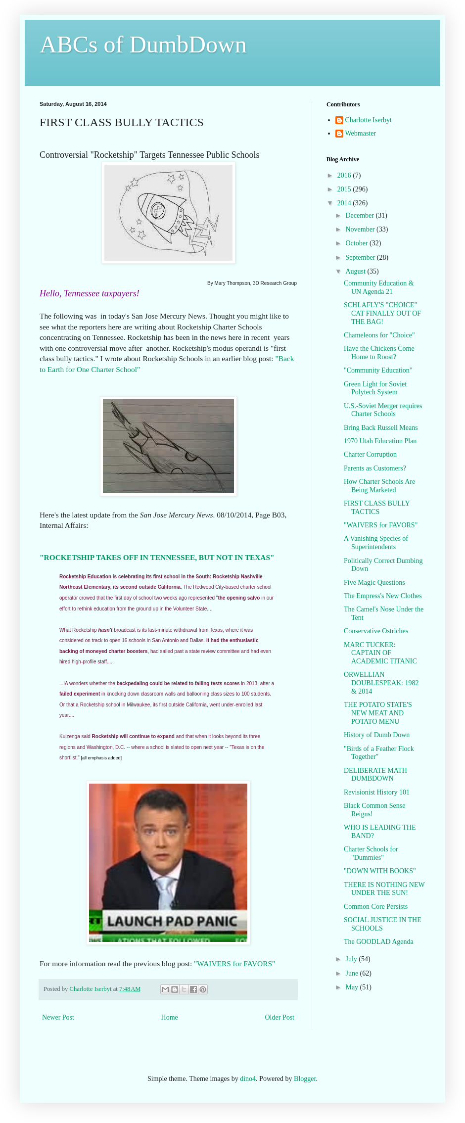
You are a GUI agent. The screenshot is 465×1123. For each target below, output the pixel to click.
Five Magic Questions (374, 582)
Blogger (305, 1078)
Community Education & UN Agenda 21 (379, 287)
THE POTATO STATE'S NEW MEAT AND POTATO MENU (378, 713)
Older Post (280, 1017)
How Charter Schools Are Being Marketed (379, 486)
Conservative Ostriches (376, 631)
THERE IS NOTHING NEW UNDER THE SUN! (384, 889)
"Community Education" (378, 370)
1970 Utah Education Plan (380, 441)
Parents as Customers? (375, 468)
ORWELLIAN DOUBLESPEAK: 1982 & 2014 (381, 683)
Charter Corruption (370, 454)
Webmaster (360, 133)
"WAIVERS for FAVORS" (233, 963)
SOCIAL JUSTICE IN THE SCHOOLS (382, 924)
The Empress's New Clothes (383, 596)
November (360, 229)
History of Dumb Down (377, 735)
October (357, 243)
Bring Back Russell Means (381, 427)
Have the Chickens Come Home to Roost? (379, 353)
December (360, 215)
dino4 (248, 1078)
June (352, 973)
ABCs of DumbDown (143, 44)
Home (169, 1017)
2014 (345, 203)
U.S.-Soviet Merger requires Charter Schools (383, 410)
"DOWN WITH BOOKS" (380, 871)
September (360, 257)
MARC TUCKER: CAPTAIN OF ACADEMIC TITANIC (380, 653)
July (352, 959)
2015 (345, 189)
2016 (345, 175)
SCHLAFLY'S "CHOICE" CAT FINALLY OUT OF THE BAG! (382, 313)
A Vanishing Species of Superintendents (376, 543)
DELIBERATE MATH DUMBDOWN (375, 775)
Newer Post (58, 1017)
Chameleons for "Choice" (379, 335)
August (356, 271)
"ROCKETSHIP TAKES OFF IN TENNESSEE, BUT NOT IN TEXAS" (157, 557)
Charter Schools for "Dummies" (371, 853)
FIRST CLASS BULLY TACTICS (377, 507)
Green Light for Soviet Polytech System (375, 388)
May (352, 987)
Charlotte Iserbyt (368, 120)
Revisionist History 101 (377, 792)
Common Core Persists (376, 906)
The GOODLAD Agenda (379, 941)
